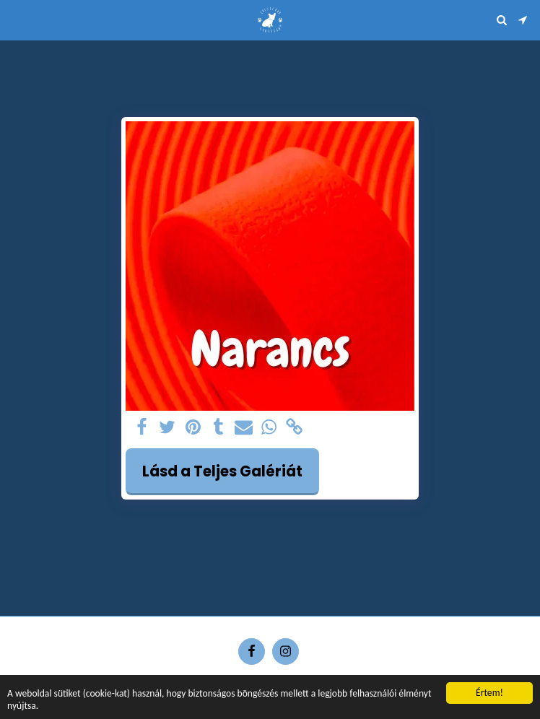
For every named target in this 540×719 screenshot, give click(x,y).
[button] (16, 19)
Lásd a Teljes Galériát (222, 471)
